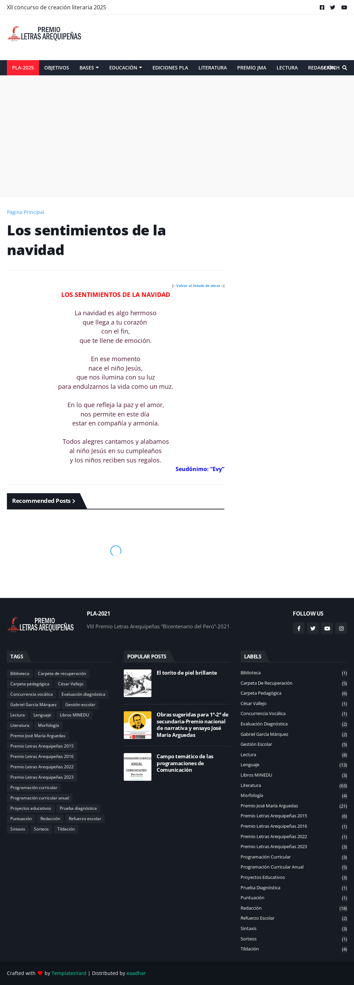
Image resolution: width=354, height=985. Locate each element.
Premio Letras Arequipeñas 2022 (42, 767)
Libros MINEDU (74, 715)
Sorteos (41, 829)
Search (330, 67)
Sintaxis (17, 829)
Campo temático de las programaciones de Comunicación (185, 763)
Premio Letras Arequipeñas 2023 (42, 777)
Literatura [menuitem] (212, 67)
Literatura (19, 725)
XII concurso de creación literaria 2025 (56, 7)
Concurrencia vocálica (31, 694)
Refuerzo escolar (85, 819)
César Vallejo (70, 684)
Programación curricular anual (39, 798)
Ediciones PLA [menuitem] (170, 67)
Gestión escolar (80, 704)
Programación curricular (33, 787)
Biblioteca (19, 673)
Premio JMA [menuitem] (251, 67)
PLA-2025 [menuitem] (23, 67)
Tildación (66, 829)
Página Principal (25, 212)
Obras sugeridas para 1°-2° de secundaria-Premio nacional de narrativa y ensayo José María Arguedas (193, 724)
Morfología (48, 725)
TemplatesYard (69, 973)
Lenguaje (42, 715)
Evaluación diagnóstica (83, 694)
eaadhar (136, 973)
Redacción (50, 819)
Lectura (17, 715)
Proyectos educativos (30, 808)
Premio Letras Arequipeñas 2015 (42, 746)
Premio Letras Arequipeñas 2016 (42, 756)
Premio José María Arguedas (37, 736)
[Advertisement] (221, 37)
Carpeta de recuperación (62, 673)
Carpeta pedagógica (29, 684)
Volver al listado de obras (198, 285)
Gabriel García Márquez (33, 704)
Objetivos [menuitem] (56, 67)
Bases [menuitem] (87, 67)
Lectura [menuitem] (287, 67)
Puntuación (21, 819)
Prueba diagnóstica (78, 808)
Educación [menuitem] (123, 67)
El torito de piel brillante (187, 672)
